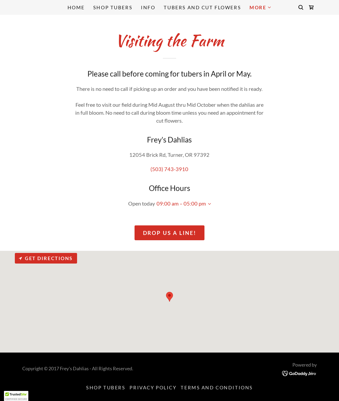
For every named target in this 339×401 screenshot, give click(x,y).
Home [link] (76, 7)
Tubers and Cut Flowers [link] (202, 7)
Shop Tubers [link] (112, 7)
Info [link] (148, 7)
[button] (260, 7)
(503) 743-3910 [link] (169, 169)
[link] (311, 7)
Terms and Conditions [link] (217, 387)
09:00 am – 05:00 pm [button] (181, 203)
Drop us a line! (169, 233)
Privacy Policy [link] (153, 387)
